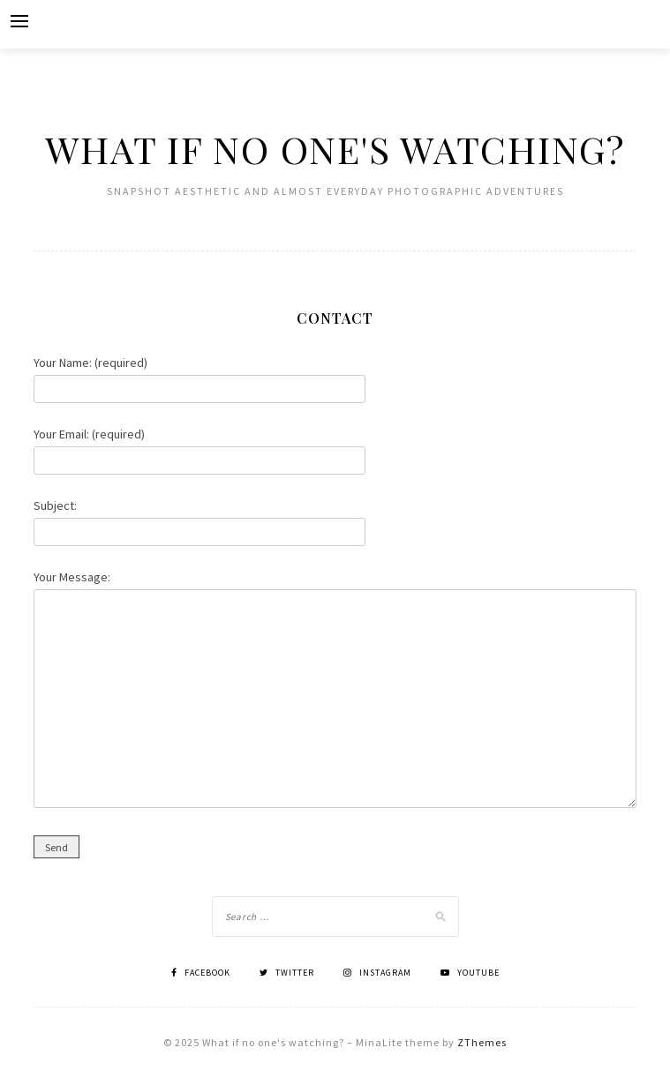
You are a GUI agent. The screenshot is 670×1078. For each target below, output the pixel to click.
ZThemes (482, 1042)
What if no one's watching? (335, 149)
